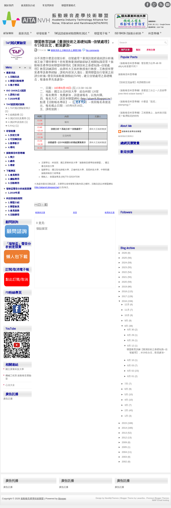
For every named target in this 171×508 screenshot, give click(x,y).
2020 (125, 282)
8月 (126, 326)
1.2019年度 (13, 192)
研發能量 (44, 31)
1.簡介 (11, 157)
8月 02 (131, 370)
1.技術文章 (13, 135)
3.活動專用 (13, 183)
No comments (92, 50)
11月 (127, 309)
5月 (126, 394)
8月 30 (131, 329)
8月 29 (131, 335)
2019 (125, 286)
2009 (125, 442)
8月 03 (131, 365)
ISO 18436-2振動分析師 (130, 31)
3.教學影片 (13, 143)
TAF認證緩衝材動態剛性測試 (73, 31)
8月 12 (131, 345)
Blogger (62, 498)
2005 (125, 447)
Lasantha (141, 498)
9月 (126, 320)
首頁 (75, 212)
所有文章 (151, 50)
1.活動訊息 (13, 76)
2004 (125, 452)
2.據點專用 (13, 179)
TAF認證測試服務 (15, 104)
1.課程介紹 (13, 94)
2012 (125, 437)
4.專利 (11, 147)
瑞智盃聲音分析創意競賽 (19, 188)
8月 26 (131, 340)
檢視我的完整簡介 (126, 136)
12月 (127, 304)
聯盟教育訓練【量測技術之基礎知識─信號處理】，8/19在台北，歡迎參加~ (74, 43)
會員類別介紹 (28, 5)
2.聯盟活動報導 (15, 81)
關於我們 (8, 5)
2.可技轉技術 (14, 139)
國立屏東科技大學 (14, 369)
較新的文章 (40, 212)
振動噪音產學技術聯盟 (131, 131)
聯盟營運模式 (68, 5)
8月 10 (131, 360)
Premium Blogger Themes (157, 498)
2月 (126, 410)
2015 (125, 423)
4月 (126, 399)
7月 (126, 383)
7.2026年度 (13, 98)
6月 (126, 389)
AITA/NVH (8, 33)
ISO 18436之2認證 (16, 90)
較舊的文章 (110, 212)
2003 (125, 457)
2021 (125, 277)
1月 (126, 415)
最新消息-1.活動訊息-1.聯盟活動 (66, 50)
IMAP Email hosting (160, 500)
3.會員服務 (13, 210)
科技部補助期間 (14, 198)
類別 (138, 50)
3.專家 (11, 165)
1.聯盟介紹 (13, 202)
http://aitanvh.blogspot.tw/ (47, 187)
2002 (125, 461)
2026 (125, 253)
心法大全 (10, 385)
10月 (127, 315)
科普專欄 (156, 31)
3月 (126, 405)
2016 (125, 301)
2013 (125, 432)
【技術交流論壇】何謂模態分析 (134, 82)
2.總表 (11, 161)
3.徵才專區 (13, 85)
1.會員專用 (13, 175)
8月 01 (131, 376)
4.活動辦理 (13, 214)
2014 (125, 428)
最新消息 (26, 31)
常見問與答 (48, 5)
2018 (125, 291)
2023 (125, 267)
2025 (125, 257)
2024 (125, 262)
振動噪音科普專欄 (15, 153)
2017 (125, 296)
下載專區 (11, 171)
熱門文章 (125, 50)
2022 (125, 272)
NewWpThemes (112, 498)
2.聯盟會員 (13, 206)
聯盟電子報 (103, 31)
